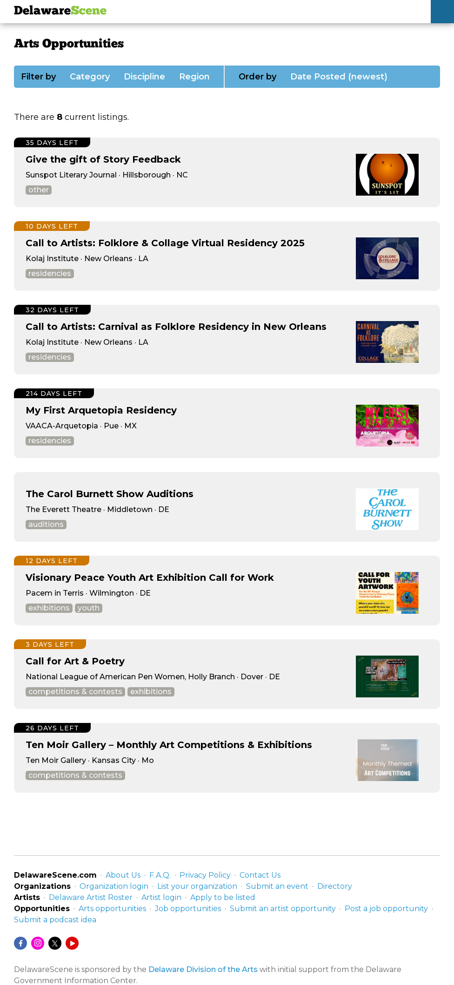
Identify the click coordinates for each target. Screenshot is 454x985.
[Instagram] (37, 943)
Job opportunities (188, 908)
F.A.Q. (160, 875)
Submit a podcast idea (55, 919)
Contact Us (260, 875)
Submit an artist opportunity (283, 908)
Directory (334, 886)
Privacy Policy (205, 875)
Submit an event (277, 886)
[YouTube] (72, 943)
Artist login (161, 897)
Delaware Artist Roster (91, 897)
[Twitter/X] (54, 943)
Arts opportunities (112, 908)
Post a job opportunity (386, 908)
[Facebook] (20, 943)
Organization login (114, 886)
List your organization (197, 886)
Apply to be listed (222, 897)
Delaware (60, 11)
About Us (123, 875)
